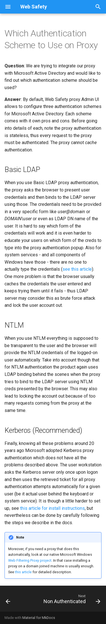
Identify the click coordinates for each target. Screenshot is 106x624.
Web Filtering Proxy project (29, 560)
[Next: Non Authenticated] (71, 600)
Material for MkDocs (38, 618)
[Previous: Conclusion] (8, 600)
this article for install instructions (52, 508)
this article (23, 572)
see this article (77, 269)
